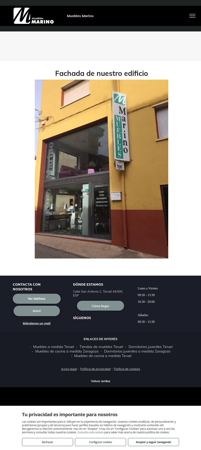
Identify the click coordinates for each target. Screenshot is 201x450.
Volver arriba (100, 381)
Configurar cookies (100, 442)
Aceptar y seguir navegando (153, 442)
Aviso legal (69, 369)
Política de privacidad (95, 369)
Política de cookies (127, 369)
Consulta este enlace (91, 432)
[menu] (192, 16)
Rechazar (47, 442)
